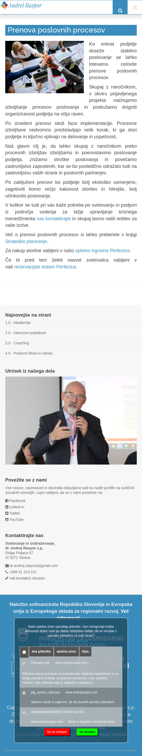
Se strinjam (87, 732)
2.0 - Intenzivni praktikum (25, 333)
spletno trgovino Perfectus (102, 250)
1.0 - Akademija (18, 323)
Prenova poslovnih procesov (56, 30)
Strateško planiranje (26, 241)
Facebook (17, 501)
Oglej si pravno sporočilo (71, 641)
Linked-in (16, 507)
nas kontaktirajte (53, 218)
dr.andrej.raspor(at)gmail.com (34, 566)
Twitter (14, 513)
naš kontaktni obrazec (27, 578)
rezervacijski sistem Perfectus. (46, 266)
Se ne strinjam (57, 732)
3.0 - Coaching (17, 343)
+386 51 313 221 (23, 572)
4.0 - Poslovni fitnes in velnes (29, 353)
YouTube (16, 519)
